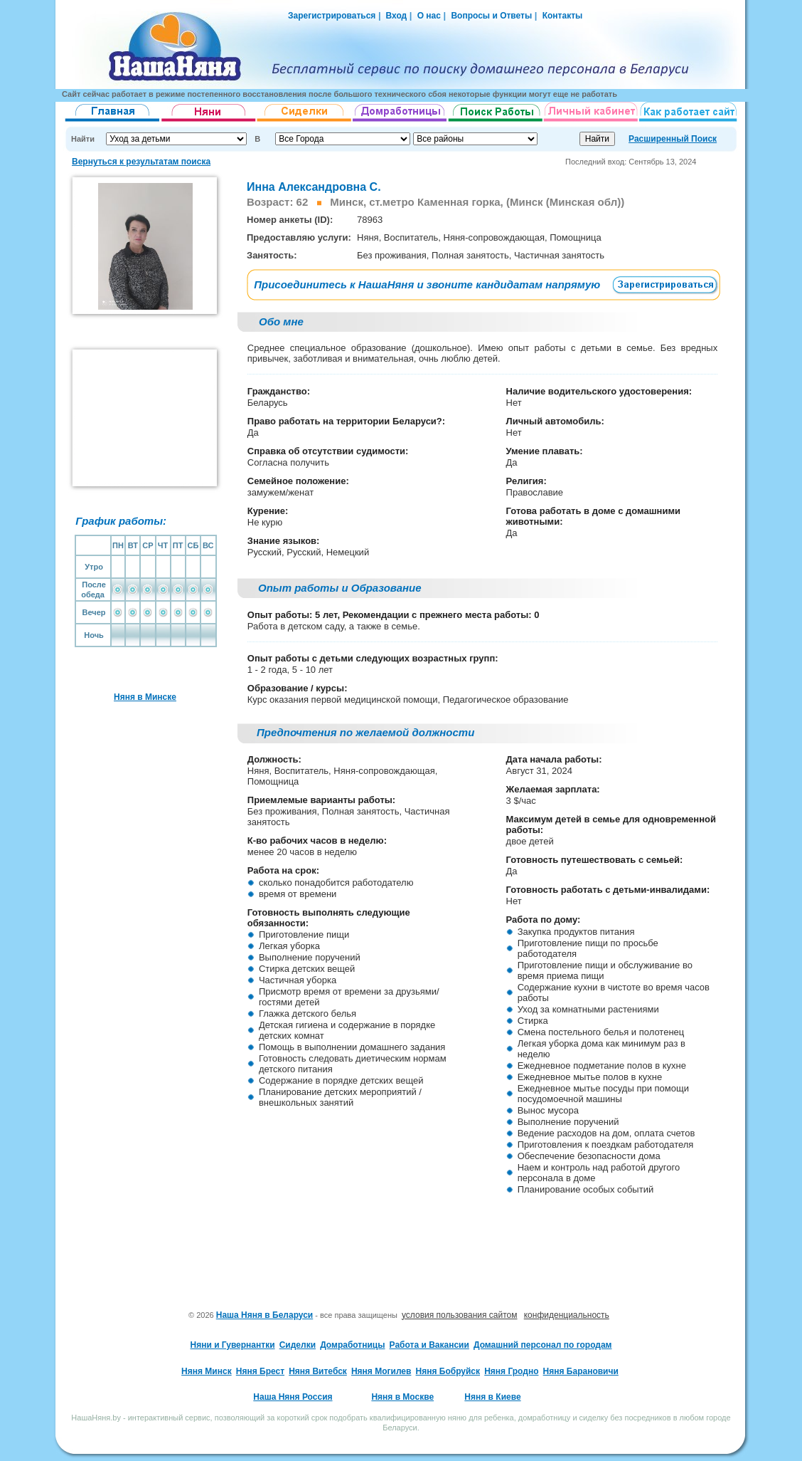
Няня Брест (260, 1371)
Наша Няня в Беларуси (265, 1315)
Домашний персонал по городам (542, 1345)
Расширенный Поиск (673, 139)
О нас (429, 16)
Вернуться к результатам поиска (141, 162)
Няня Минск (206, 1371)
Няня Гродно (511, 1371)
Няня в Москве (402, 1397)
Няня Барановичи (581, 1371)
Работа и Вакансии (429, 1345)
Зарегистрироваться (331, 16)
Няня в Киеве (492, 1397)
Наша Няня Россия (292, 1397)
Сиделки (297, 1345)
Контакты (562, 16)
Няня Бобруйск (448, 1371)
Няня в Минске (145, 697)
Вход (395, 16)
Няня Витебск (318, 1371)
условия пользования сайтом (460, 1315)
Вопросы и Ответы (491, 16)
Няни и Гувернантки (233, 1345)
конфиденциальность (566, 1315)
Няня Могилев (381, 1371)
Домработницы (352, 1345)
